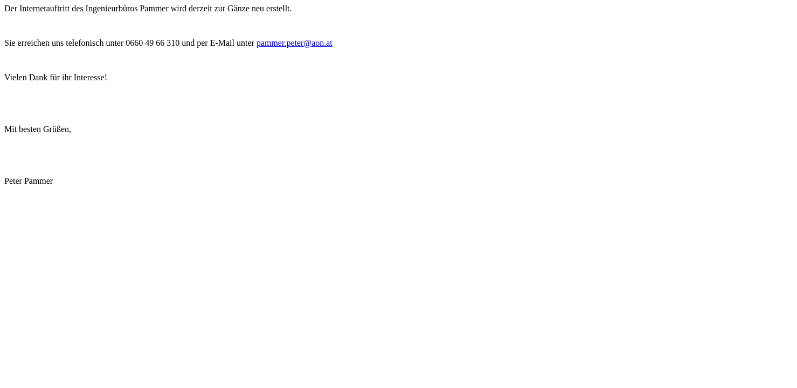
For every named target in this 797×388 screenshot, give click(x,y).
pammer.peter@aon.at (294, 42)
